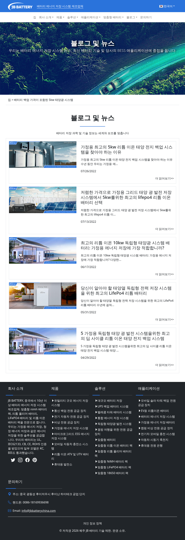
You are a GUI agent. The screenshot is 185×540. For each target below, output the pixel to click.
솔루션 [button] (71, 17)
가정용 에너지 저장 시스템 (69, 428)
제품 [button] (59, 17)
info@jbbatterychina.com (39, 511)
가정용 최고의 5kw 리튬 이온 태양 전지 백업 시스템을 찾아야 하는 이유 (127, 149)
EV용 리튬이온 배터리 (153, 411)
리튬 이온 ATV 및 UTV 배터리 (70, 456)
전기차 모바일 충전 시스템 (156, 434)
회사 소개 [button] (45, 17)
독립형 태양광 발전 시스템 (113, 424)
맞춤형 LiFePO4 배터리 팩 (113, 467)
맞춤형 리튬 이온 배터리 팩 (113, 445)
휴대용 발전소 (61, 464)
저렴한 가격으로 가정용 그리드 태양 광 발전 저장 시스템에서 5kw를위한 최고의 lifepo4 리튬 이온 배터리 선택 (126, 197)
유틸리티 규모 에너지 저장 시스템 (69, 403)
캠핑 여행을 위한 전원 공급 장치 (113, 432)
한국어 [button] (166, 6)
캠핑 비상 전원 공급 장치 (155, 428)
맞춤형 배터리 (105, 440)
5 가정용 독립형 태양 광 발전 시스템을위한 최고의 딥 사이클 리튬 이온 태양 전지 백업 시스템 (125, 335)
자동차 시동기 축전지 (153, 440)
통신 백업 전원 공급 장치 (68, 411)
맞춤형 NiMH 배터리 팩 (111, 461)
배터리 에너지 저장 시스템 (156, 416)
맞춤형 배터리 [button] (112, 17)
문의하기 (146, 17)
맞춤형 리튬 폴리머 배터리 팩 (113, 453)
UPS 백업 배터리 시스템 (111, 406)
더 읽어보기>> (164, 178)
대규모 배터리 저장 (108, 401)
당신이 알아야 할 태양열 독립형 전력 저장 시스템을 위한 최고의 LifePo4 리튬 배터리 (126, 290)
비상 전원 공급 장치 (65, 422)
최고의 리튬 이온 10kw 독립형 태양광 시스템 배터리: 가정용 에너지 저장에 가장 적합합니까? (125, 245)
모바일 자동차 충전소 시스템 (69, 446)
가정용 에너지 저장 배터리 (156, 422)
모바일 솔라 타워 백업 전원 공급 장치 (157, 403)
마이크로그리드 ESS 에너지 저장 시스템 (70, 436)
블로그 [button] (130, 17)
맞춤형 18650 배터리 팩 (111, 473)
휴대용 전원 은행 (150, 445)
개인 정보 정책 (92, 523)
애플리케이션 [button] (89, 17)
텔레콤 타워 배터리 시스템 (113, 412)
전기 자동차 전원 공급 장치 (70, 416)
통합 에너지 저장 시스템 (112, 418)
